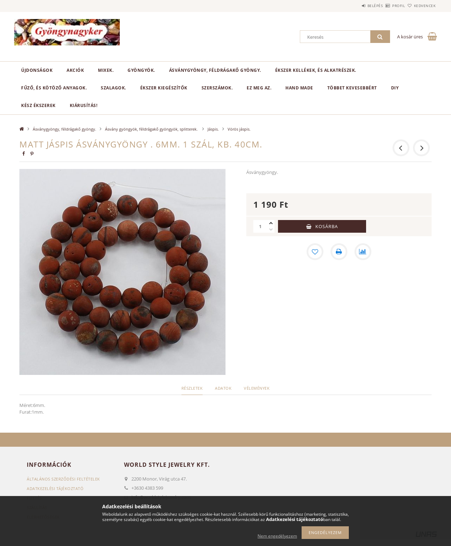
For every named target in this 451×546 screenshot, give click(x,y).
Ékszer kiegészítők (163, 88)
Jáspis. (213, 129)
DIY (395, 88)
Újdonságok (36, 70)
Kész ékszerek (38, 105)
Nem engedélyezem (277, 536)
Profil (387, 5)
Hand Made (299, 88)
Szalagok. (113, 88)
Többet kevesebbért (352, 88)
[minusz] (270, 229)
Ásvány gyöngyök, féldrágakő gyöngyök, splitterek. (152, 129)
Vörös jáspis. (239, 129)
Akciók (75, 70)
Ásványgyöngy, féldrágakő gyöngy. (215, 70)
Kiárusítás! (84, 105)
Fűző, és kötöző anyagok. (54, 88)
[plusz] (270, 223)
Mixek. (105, 70)
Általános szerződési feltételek (63, 479)
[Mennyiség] (260, 226)
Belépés (355, 5)
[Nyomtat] (338, 251)
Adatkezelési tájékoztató (55, 488)
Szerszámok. (217, 88)
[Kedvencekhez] (315, 251)
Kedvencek (421, 5)
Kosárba (326, 226)
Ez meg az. (259, 88)
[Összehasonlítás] (362, 251)
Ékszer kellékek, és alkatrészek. (315, 70)
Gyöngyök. (141, 70)
